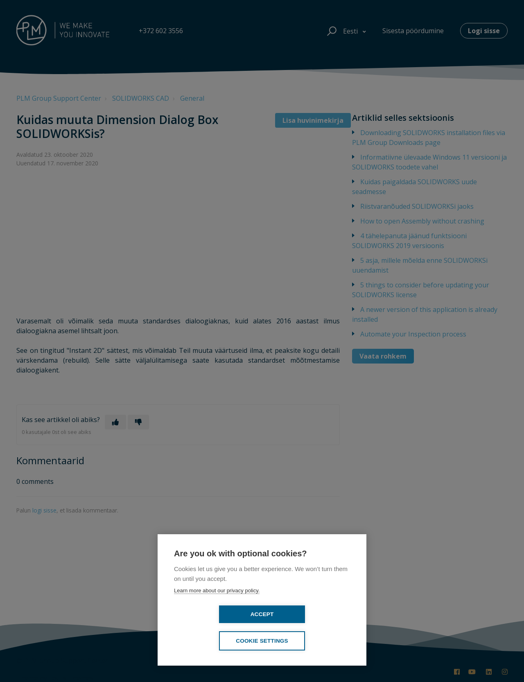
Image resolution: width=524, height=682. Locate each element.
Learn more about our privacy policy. (217, 616)
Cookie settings (309, 641)
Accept (215, 640)
